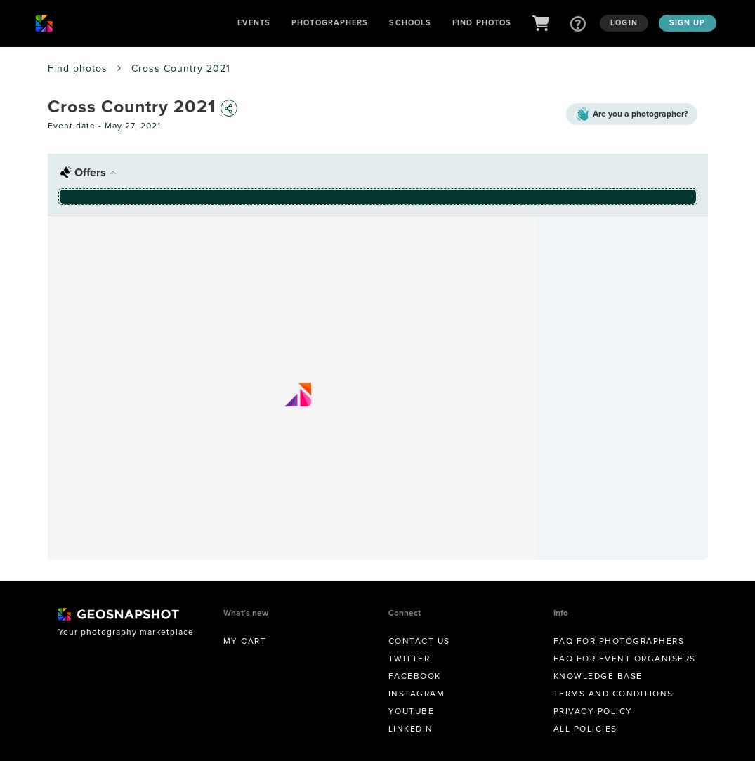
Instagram (416, 693)
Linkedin (410, 728)
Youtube (411, 711)
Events (254, 22)
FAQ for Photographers (619, 641)
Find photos (77, 68)
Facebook (414, 676)
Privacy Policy (593, 711)
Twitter (409, 658)
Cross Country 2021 (180, 68)
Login (624, 22)
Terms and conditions (613, 693)
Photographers (329, 22)
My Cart (245, 641)
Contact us (419, 641)
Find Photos (481, 22)
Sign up (687, 22)
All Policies (585, 728)
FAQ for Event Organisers (624, 658)
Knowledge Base (598, 676)
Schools (410, 22)
